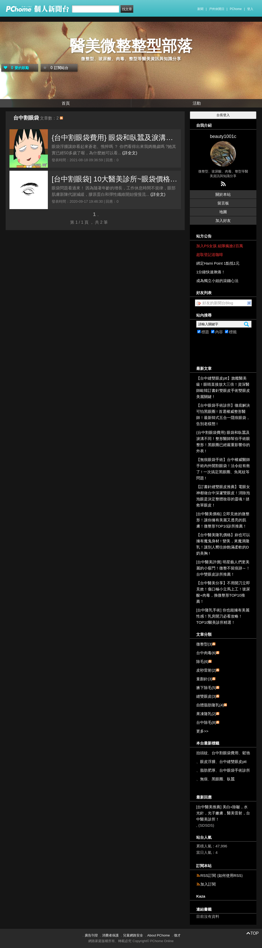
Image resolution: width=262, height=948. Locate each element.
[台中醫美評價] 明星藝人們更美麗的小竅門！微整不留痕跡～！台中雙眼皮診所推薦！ (223, 568)
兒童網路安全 (133, 935)
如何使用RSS (230, 875)
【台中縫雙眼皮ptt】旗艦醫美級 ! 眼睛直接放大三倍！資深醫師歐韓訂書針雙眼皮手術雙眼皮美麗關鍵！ (223, 387)
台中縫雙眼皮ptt (233, 761)
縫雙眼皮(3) (206, 696)
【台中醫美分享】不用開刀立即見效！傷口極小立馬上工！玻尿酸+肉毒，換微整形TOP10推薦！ (223, 592)
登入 (250, 9)
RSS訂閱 (208, 875)
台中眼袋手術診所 (234, 770)
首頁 (66, 103)
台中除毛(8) (206, 722)
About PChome (158, 935)
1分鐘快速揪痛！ (210, 272)
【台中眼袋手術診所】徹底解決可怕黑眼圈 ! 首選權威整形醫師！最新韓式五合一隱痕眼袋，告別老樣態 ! (223, 414)
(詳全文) (129, 153)
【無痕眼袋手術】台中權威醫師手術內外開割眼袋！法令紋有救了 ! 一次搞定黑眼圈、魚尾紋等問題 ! (223, 468)
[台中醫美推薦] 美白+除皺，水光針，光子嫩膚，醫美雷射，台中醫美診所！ (223, 813)
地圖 (223, 212)
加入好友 (223, 220)
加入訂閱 (208, 884)
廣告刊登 (91, 935)
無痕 (204, 779)
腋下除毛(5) (206, 687)
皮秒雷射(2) (206, 670)
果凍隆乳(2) (206, 714)
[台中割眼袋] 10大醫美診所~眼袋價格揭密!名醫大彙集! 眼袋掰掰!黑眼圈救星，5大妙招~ (115, 179)
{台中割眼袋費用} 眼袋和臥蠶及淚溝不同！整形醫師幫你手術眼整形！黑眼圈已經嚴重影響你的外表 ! (115, 138)
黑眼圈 (217, 779)
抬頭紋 (202, 753)
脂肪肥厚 (207, 770)
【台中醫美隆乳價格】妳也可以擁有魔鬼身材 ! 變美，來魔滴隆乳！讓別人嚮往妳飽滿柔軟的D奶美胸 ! (223, 544)
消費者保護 (110, 935)
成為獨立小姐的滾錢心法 (217, 280)
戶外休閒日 (216, 9)
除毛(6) (202, 661)
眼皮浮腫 (207, 761)
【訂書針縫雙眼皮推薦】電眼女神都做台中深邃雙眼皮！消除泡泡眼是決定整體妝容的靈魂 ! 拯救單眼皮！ (223, 495)
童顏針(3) (204, 679)
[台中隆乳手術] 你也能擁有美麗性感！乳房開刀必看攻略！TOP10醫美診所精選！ (222, 616)
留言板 (223, 203)
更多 (202, 731)
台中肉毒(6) (206, 653)
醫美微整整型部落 (131, 46)
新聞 (200, 9)
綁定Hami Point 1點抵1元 (217, 263)
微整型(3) (204, 644)
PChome (236, 9)
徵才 (177, 935)
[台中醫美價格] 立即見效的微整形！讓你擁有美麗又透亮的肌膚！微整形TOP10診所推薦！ (222, 520)
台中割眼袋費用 (225, 753)
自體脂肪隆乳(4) (210, 705)
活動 (197, 103)
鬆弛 (246, 753)
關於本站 (223, 194)
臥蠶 (231, 779)
